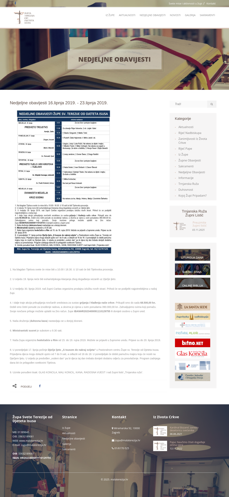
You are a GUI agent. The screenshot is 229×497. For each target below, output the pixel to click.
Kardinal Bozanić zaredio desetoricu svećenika (184, 429)
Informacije (186, 178)
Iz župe (110, 15)
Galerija (190, 15)
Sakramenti (207, 15)
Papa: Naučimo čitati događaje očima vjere (187, 443)
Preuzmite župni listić (199, 224)
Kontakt (211, 3)
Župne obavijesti (190, 160)
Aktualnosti (127, 15)
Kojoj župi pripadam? (193, 196)
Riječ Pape (185, 149)
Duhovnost (186, 190)
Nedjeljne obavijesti (153, 15)
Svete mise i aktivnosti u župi (185, 3)
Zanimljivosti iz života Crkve (193, 141)
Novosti (175, 15)
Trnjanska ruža (189, 184)
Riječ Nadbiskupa (190, 133)
